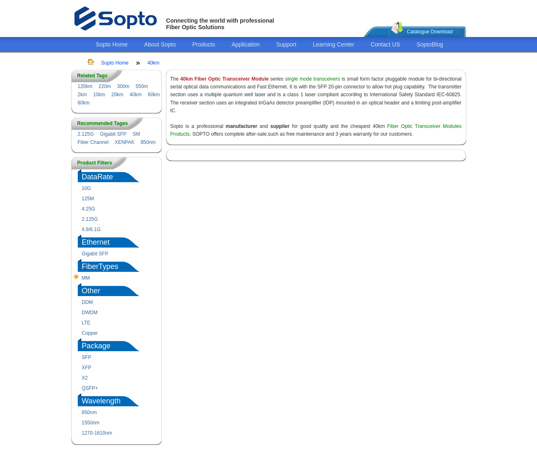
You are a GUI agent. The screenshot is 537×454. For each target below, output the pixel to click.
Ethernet (96, 242)
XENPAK (125, 142)
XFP (86, 368)
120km (85, 86)
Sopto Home (112, 44)
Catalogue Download (430, 32)
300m (123, 86)
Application (246, 44)
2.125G (86, 134)
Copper (90, 333)
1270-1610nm (97, 433)
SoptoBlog (429, 44)
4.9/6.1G (91, 229)
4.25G (88, 209)
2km (82, 94)
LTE (86, 323)
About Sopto (160, 44)
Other (91, 291)
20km (117, 94)
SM (136, 134)
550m (142, 86)
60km (154, 94)
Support (286, 44)
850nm (148, 142)
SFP (86, 357)
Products (203, 44)
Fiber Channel (93, 142)
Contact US (385, 44)
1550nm (91, 423)
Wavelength (101, 401)
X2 (85, 378)
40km (153, 63)
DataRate (97, 177)
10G (86, 188)
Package (96, 346)
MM (86, 278)
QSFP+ (90, 388)
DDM (87, 302)
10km (99, 94)
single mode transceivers (312, 79)
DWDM (90, 312)
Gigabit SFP (113, 134)
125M (88, 199)
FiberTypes (100, 266)
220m (105, 86)
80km (84, 103)
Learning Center (333, 44)
